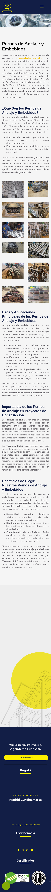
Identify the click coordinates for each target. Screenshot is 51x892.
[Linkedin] (27, 850)
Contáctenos (26, 757)
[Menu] (42, 6)
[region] (25, 20)
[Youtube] (32, 850)
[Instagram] (23, 850)
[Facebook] (18, 850)
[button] (3, 20)
